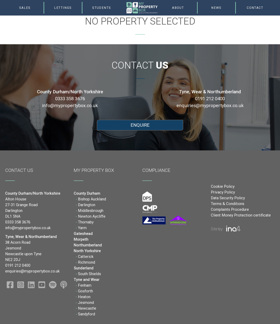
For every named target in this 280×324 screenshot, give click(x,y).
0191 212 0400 (210, 98)
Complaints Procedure (230, 209)
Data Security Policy (228, 198)
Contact (255, 8)
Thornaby (86, 222)
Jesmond (86, 302)
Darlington (86, 205)
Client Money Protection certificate (241, 215)
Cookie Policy (222, 186)
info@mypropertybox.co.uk (70, 105)
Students (101, 8)
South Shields (89, 274)
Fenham (84, 285)
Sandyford (86, 314)
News (216, 8)
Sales (25, 8)
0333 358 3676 (70, 98)
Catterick (86, 256)
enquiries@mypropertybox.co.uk (210, 105)
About (178, 8)
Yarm (82, 228)
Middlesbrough (90, 210)
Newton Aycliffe (91, 216)
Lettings (63, 8)
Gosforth (85, 291)
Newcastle (87, 308)
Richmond (86, 262)
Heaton (84, 296)
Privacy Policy (223, 192)
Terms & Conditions (227, 203)
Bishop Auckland (92, 199)
